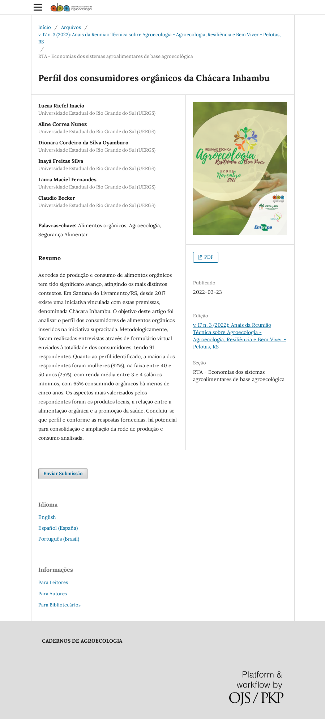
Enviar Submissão (62, 473)
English (47, 517)
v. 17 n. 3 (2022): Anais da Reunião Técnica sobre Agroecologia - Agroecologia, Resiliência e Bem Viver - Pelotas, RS (159, 38)
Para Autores (52, 594)
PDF (208, 257)
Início (44, 27)
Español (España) (58, 528)
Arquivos (71, 27)
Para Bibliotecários (59, 605)
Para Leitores (53, 582)
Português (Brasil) (58, 539)
